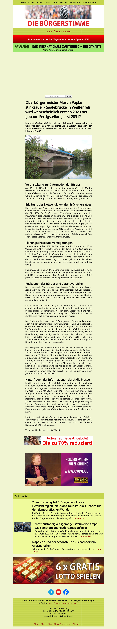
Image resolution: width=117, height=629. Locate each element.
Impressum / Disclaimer (71, 624)
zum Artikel (79, 518)
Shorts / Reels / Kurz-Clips (46, 624)
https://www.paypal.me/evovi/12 (64, 603)
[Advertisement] (58, 70)
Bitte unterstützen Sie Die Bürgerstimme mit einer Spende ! (58, 39)
